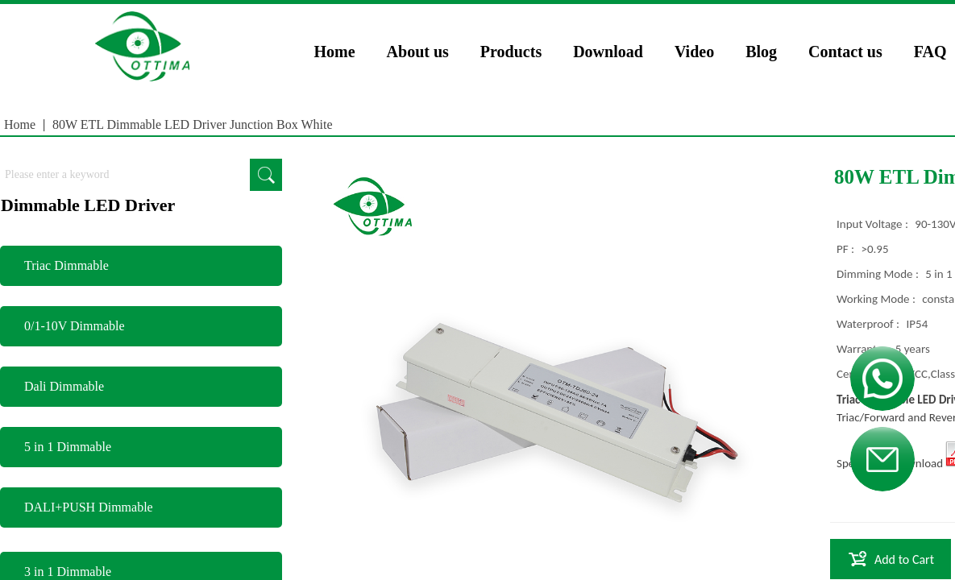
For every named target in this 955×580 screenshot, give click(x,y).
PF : (847, 249)
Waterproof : (870, 324)
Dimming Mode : (879, 274)
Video (694, 51)
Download (608, 51)
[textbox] (125, 175)
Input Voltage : (874, 224)
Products (511, 51)
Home (334, 51)
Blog (761, 51)
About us (418, 51)
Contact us (845, 51)
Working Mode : (877, 299)
